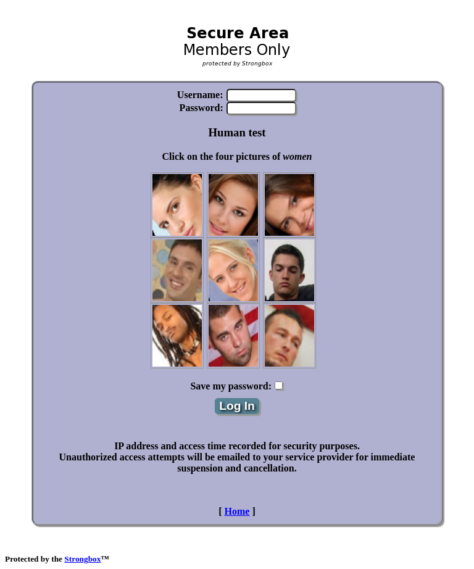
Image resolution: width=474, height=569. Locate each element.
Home (237, 511)
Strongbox (82, 558)
